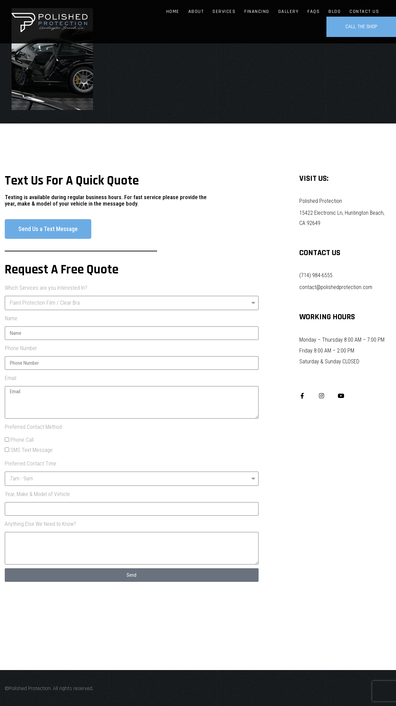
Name (11, 318)
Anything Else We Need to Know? (40, 524)
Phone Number (21, 348)
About (196, 11)
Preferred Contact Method (33, 427)
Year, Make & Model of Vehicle (37, 494)
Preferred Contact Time (30, 463)
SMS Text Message (32, 450)
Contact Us (364, 11)
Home (173, 11)
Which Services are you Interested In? (46, 288)
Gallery (288, 11)
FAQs (313, 11)
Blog (334, 11)
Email (10, 378)
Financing (256, 11)
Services (223, 11)
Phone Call (22, 440)
